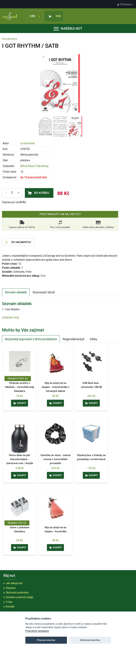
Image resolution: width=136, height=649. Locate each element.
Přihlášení (125, 4)
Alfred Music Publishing (34, 166)
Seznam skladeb (16, 292)
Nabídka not (68, 29)
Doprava (10, 587)
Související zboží (44, 292)
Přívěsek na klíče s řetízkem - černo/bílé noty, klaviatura (19, 387)
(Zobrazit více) (10, 317)
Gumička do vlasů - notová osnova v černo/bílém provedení (55, 459)
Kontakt (10, 606)
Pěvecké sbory (9, 39)
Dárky (93, 339)
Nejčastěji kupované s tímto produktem (31, 339)
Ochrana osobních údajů (19, 597)
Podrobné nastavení (37, 631)
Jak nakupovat (14, 583)
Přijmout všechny (46, 640)
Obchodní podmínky (17, 592)
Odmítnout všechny (90, 640)
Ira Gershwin (27, 143)
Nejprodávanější (73, 339)
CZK (35, 16)
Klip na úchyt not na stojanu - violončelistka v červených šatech (55, 387)
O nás (9, 601)
